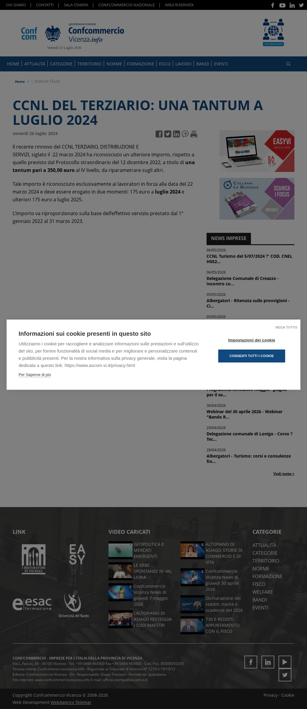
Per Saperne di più (35, 374)
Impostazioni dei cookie (252, 340)
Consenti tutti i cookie (252, 355)
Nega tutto (286, 327)
